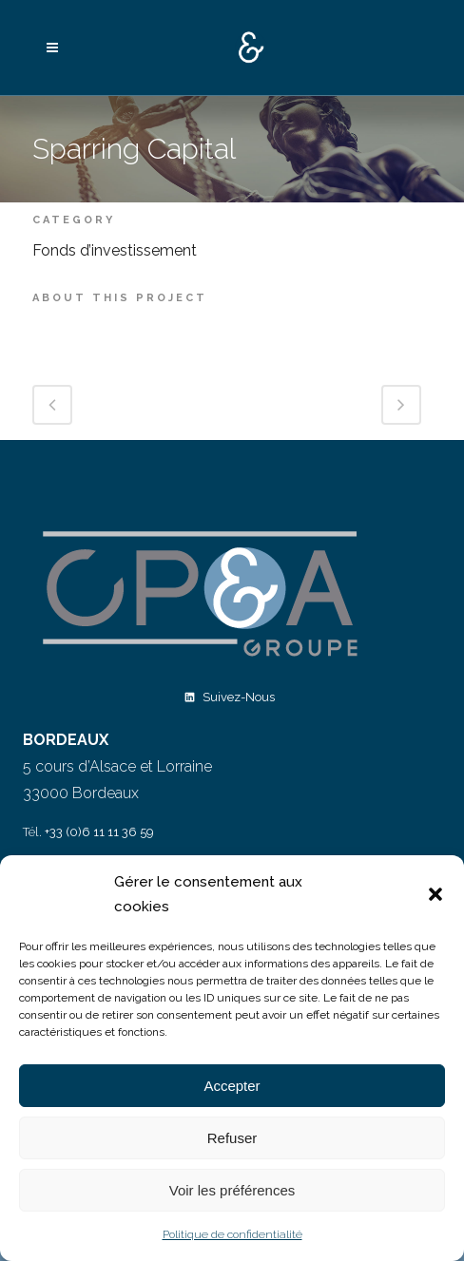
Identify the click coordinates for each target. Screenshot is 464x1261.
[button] (435, 894)
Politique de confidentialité (232, 1234)
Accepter (231, 1086)
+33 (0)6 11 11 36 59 (99, 832)
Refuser (232, 1138)
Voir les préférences (232, 1190)
